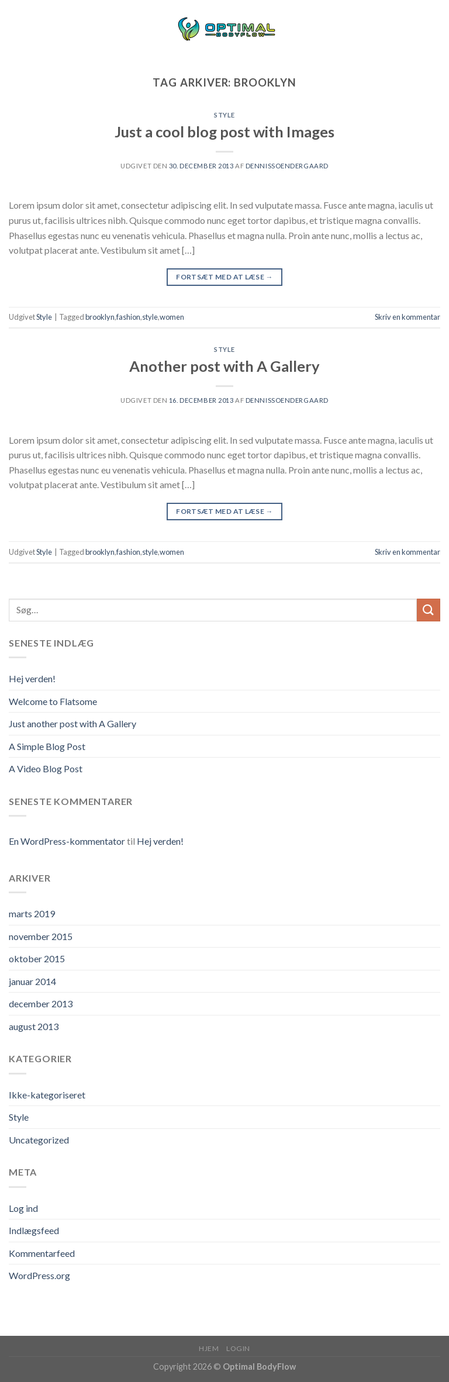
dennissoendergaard (287, 166)
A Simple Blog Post (47, 746)
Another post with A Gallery (224, 366)
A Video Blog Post (45, 768)
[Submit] (428, 610)
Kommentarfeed (42, 1253)
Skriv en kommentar (407, 317)
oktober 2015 (37, 958)
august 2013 (33, 1026)
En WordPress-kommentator (67, 841)
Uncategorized (39, 1139)
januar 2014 (32, 981)
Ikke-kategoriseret (47, 1094)
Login (238, 1348)
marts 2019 (32, 913)
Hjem (209, 1348)
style (150, 317)
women (172, 317)
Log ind (23, 1208)
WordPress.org (39, 1275)
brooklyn (100, 317)
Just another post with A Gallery (72, 723)
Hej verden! (32, 678)
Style (224, 115)
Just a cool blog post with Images (224, 131)
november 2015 (40, 936)
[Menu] (16, 29)
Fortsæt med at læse (224, 276)
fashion (128, 317)
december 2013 (40, 1003)
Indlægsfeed (34, 1230)
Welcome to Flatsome (53, 701)
